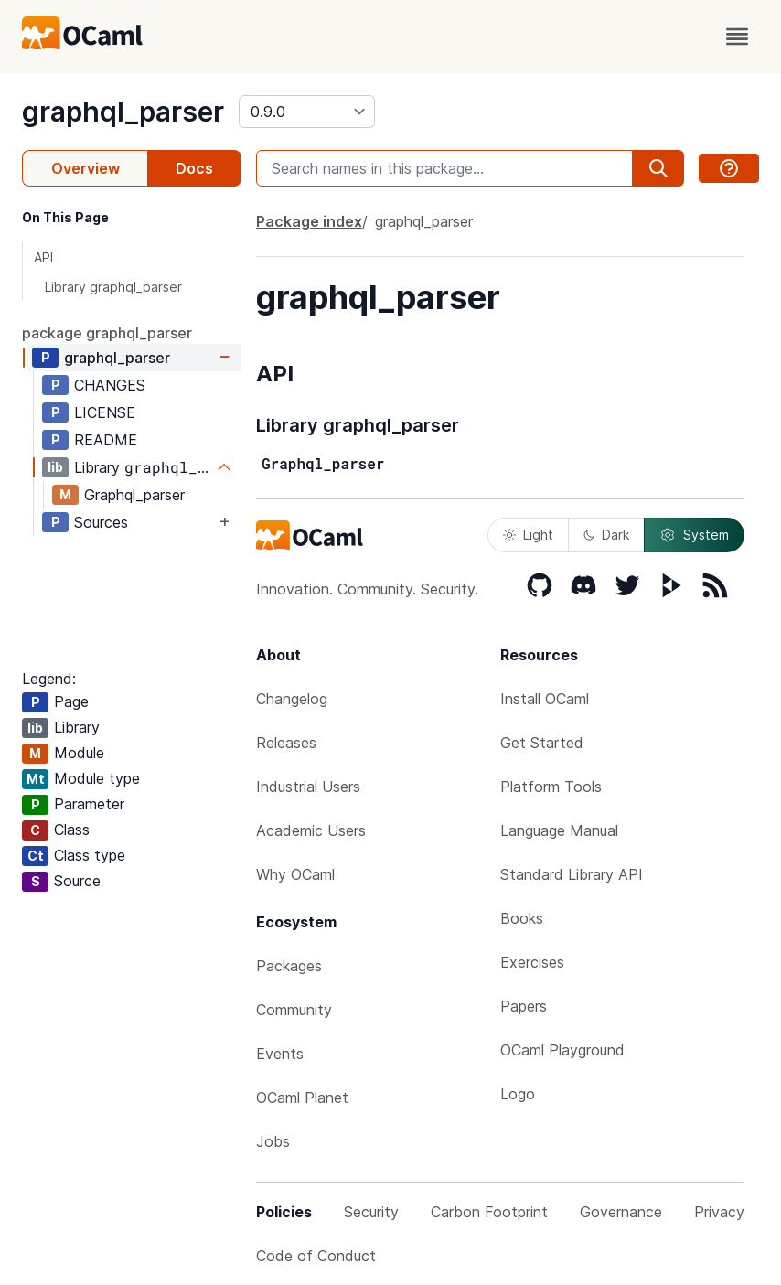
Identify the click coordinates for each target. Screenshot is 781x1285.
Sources (101, 522)
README (105, 440)
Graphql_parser (134, 495)
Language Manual (559, 830)
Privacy (719, 1212)
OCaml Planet (302, 1097)
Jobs (273, 1141)
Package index (309, 221)
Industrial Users (308, 786)
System (694, 535)
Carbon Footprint (489, 1212)
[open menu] (737, 36)
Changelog (291, 699)
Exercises (532, 962)
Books (521, 918)
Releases (286, 743)
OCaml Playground (562, 1050)
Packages (289, 966)
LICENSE (104, 412)
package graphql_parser (107, 333)
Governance (621, 1212)
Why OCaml (295, 874)
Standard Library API (571, 874)
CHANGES (109, 385)
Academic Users (311, 830)
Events (280, 1053)
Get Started (541, 743)
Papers (523, 1006)
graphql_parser (123, 111)
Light (528, 534)
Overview (85, 168)
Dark (606, 534)
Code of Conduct (316, 1256)
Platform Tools (551, 786)
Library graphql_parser (113, 286)
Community (294, 1010)
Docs (194, 168)
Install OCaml (544, 699)
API (43, 257)
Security (371, 1212)
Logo (517, 1094)
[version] (307, 111)
